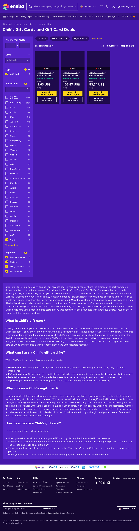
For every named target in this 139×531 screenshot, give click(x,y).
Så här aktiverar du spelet (43, 486)
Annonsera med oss (84, 489)
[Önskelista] (101, 6)
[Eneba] (13, 6)
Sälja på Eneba (82, 483)
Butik (10, 24)
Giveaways (60, 486)
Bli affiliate (60, 489)
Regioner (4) (80, 38)
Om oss (6, 483)
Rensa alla (96, 38)
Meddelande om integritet (123, 520)
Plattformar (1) (60, 38)
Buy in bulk (80, 486)
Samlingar (20, 486)
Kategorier (20, 24)
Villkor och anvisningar (103, 520)
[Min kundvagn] (107, 6)
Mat (41, 24)
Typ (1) (41, 38)
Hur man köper (22, 483)
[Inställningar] (89, 6)
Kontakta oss (8, 486)
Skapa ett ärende (39, 489)
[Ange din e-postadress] (22, 508)
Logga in (118, 6)
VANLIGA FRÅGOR (40, 483)
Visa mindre (12, 245)
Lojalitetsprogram (23, 489)
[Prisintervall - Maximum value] (24, 45)
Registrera (130, 7)
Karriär (5, 489)
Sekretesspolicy (52, 513)
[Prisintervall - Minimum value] (10, 45)
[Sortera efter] (119, 46)
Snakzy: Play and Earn (64, 492)
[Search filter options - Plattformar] (17, 89)
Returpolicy (37, 492)
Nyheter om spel (62, 483)
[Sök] (52, 6)
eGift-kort (32, 24)
